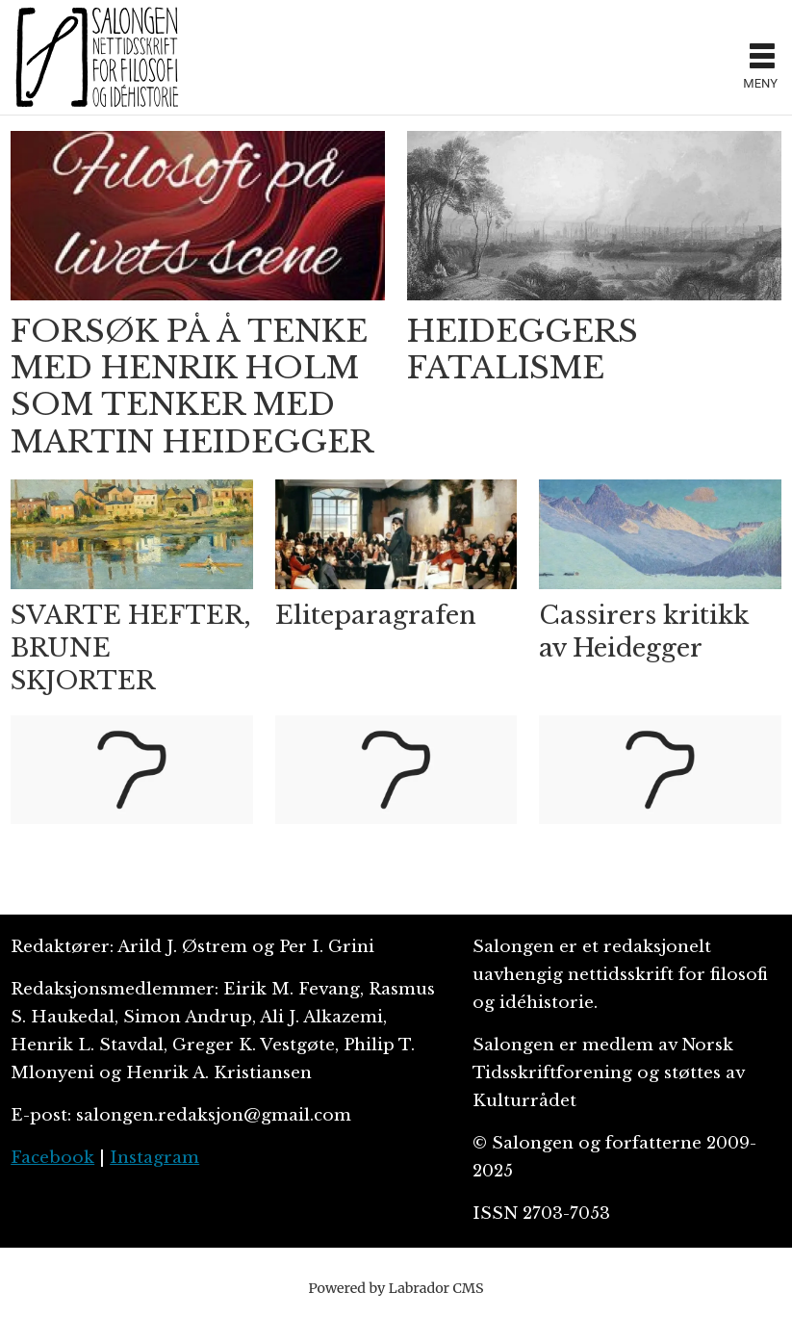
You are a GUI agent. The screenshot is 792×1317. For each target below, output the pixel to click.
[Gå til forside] (97, 57)
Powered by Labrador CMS (396, 1288)
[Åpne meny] (762, 58)
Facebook (52, 1158)
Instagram (154, 1158)
